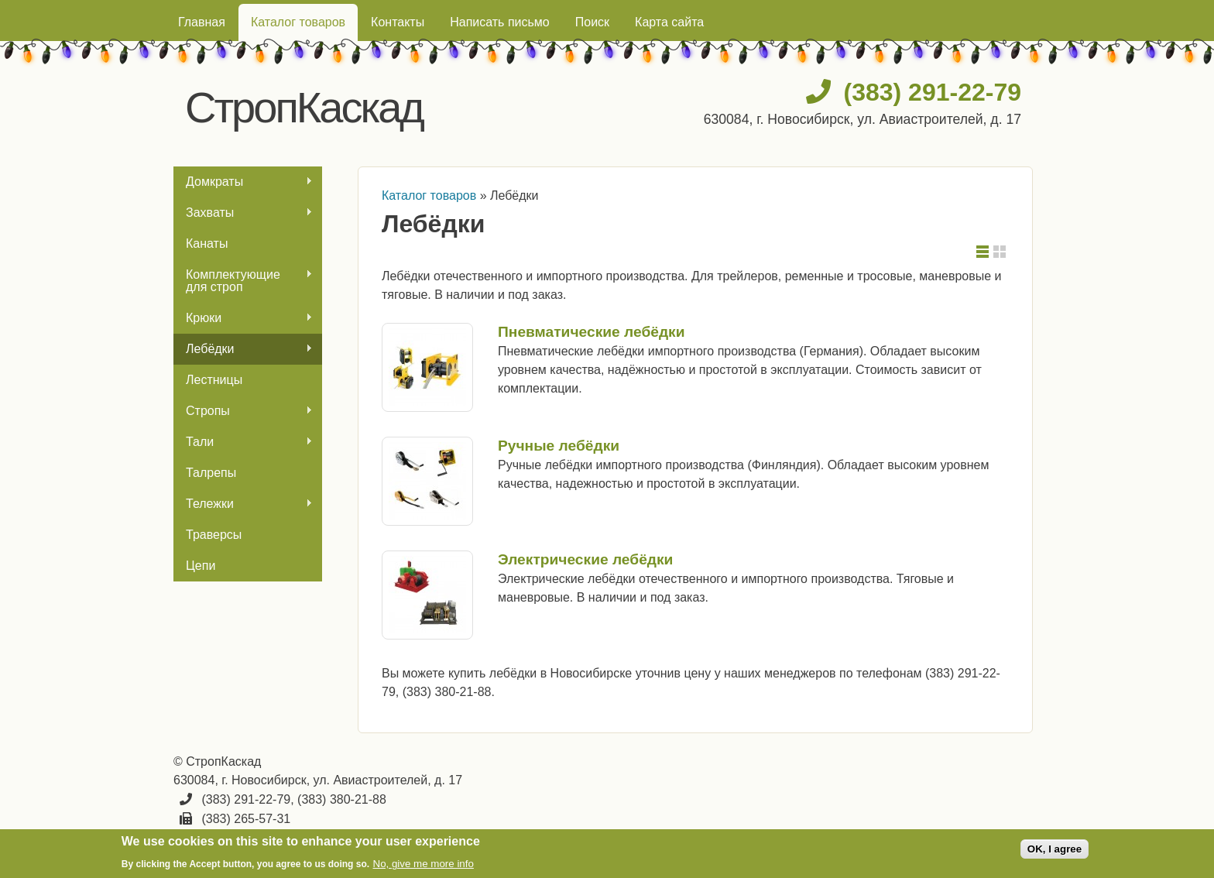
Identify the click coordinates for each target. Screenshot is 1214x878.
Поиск (592, 22)
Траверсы (214, 534)
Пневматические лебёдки (591, 332)
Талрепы (211, 472)
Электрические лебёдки (585, 559)
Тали (243, 442)
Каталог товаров (298, 22)
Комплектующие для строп (243, 280)
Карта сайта (669, 22)
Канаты (207, 243)
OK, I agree (1054, 849)
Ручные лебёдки (558, 445)
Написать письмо (500, 22)
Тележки (243, 504)
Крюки (243, 318)
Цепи (200, 565)
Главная (201, 22)
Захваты (243, 213)
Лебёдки (243, 349)
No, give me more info (423, 863)
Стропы (243, 411)
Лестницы (214, 379)
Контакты (397, 22)
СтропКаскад (304, 107)
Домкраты (243, 182)
